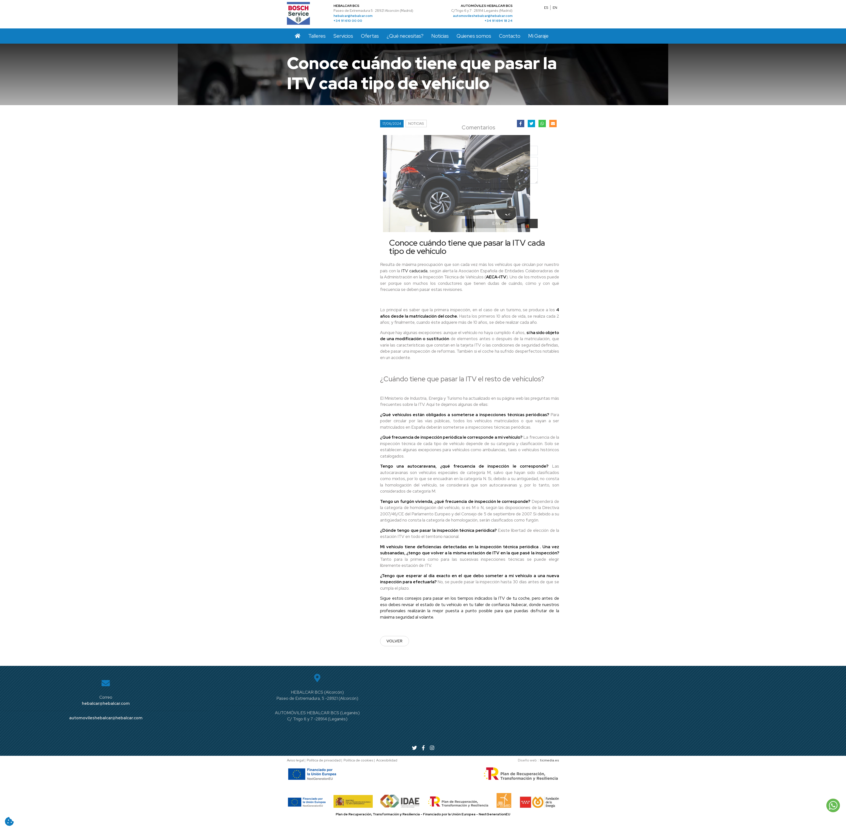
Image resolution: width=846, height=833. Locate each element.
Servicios (343, 36)
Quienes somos (474, 36)
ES (546, 7)
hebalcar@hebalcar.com (352, 15)
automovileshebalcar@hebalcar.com (483, 15)
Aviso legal (295, 760)
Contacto (509, 36)
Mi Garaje (538, 36)
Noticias (440, 36)
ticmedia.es (549, 760)
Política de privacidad (324, 760)
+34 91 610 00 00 (347, 20)
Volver (394, 641)
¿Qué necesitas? (405, 36)
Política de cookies (358, 760)
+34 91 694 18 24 (499, 20)
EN (555, 7)
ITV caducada (414, 271)
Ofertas (370, 36)
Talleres (317, 36)
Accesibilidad (386, 760)
